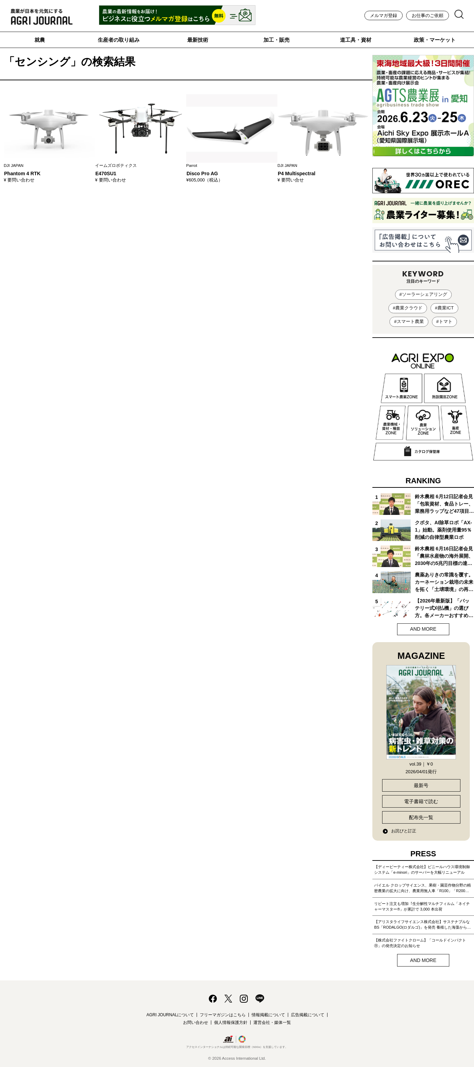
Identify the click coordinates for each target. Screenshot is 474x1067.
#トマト (444, 321)
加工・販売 (276, 40)
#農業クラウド (407, 307)
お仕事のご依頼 (427, 15)
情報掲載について (268, 1014)
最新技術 (197, 40)
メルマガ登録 (383, 15)
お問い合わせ (195, 1022)
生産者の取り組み (119, 40)
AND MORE (423, 629)
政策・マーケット (435, 40)
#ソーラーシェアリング (423, 294)
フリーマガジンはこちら (223, 1014)
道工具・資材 (355, 40)
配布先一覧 (421, 817)
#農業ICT (444, 307)
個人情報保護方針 (230, 1022)
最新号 (421, 785)
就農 (39, 40)
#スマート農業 (409, 321)
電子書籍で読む (421, 801)
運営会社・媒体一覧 (272, 1022)
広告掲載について (307, 1014)
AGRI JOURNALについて (170, 1014)
